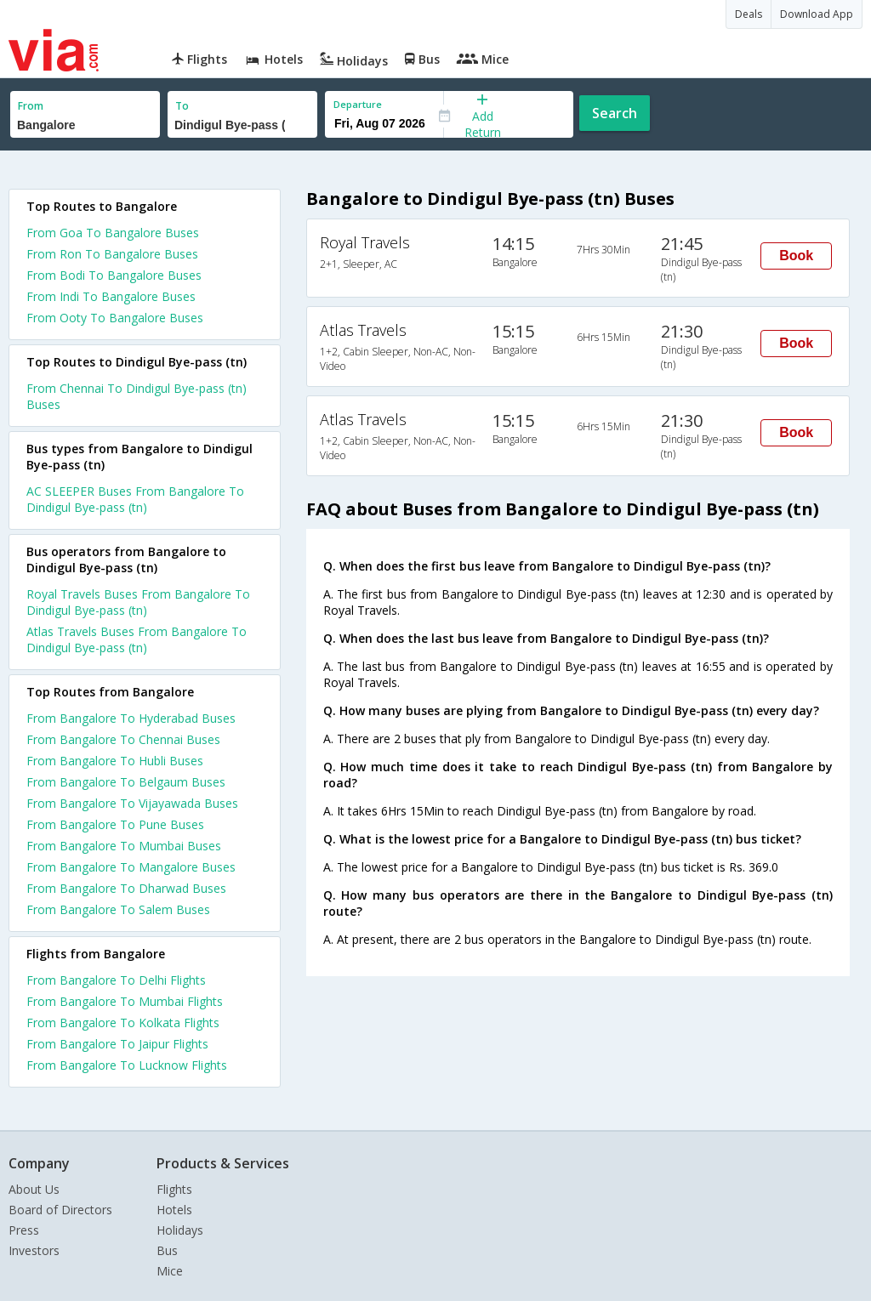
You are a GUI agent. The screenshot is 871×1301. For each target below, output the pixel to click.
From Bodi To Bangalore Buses (114, 275)
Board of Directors (60, 1210)
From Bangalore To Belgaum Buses (125, 782)
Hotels (174, 1210)
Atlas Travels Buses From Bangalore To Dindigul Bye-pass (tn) (136, 639)
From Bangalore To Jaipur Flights (117, 1044)
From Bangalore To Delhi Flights (116, 980)
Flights (174, 1189)
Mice (170, 1271)
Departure (357, 104)
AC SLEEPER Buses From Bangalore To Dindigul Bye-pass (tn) (135, 499)
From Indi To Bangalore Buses (111, 296)
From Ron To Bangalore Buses (112, 254)
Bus (167, 1250)
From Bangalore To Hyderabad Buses (131, 718)
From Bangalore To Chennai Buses (123, 739)
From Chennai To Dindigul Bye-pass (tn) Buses (136, 396)
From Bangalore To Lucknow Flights (126, 1065)
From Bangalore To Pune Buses (115, 824)
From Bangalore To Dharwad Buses (126, 888)
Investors (34, 1250)
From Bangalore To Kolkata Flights (122, 1022)
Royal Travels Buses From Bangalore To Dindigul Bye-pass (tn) (138, 602)
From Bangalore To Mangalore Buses (131, 867)
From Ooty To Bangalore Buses (114, 318)
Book (796, 255)
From (30, 106)
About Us (34, 1189)
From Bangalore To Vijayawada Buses (132, 803)
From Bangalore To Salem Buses (118, 909)
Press (24, 1230)
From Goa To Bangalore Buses (112, 232)
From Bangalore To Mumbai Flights (124, 1001)
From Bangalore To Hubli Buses (114, 761)
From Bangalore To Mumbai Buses (123, 846)
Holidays (180, 1230)
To (182, 106)
